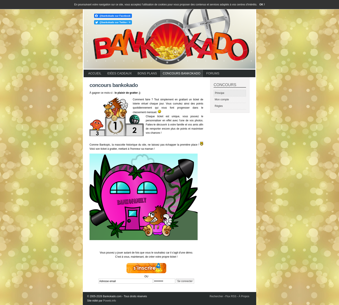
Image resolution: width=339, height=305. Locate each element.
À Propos (244, 296)
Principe (219, 93)
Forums (212, 73)
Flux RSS (230, 296)
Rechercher (216, 296)
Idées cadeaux (119, 73)
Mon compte (222, 99)
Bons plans (147, 73)
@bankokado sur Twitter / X (115, 22)
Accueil (94, 73)
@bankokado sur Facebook (114, 15)
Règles (219, 106)
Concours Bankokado (181, 73)
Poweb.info (109, 300)
